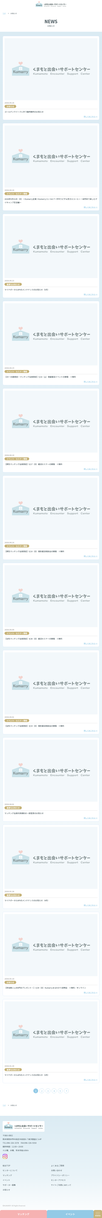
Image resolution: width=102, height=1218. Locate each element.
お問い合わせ (56, 1170)
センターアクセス (58, 1180)
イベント (6, 1180)
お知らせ (6, 1189)
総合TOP (6, 1165)
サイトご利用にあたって (61, 1185)
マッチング (7, 1175)
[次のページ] (66, 1090)
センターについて (10, 1170)
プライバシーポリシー (60, 1175)
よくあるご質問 (57, 1165)
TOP (4, 13)
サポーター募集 (9, 1185)
